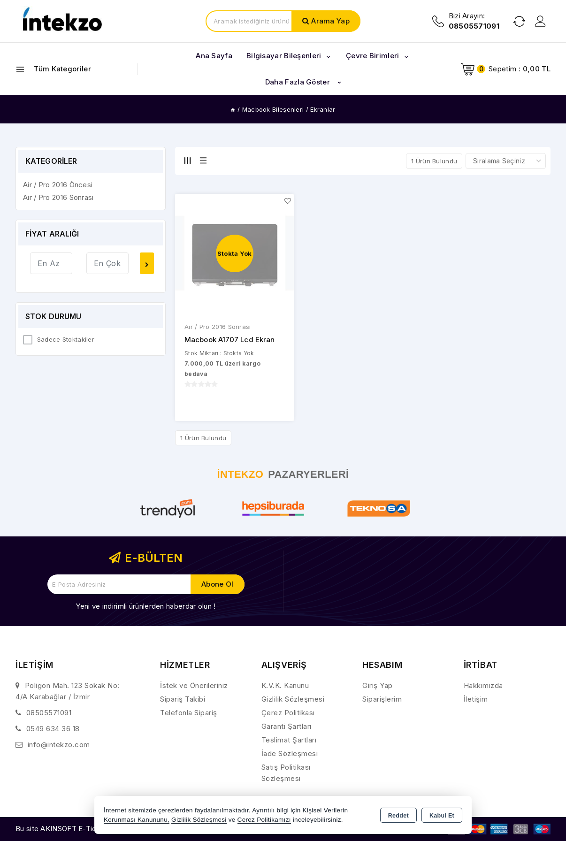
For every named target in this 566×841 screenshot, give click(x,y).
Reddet (398, 815)
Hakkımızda (483, 685)
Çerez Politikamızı (264, 819)
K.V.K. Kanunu (285, 685)
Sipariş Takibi (182, 699)
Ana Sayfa (214, 55)
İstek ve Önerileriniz (194, 685)
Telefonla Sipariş (188, 712)
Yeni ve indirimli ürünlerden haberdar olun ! (145, 606)
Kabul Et (441, 815)
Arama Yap (330, 20)
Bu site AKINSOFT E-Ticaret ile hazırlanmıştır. (90, 828)
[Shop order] (506, 161)
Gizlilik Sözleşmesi (293, 699)
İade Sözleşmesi (289, 753)
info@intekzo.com (59, 744)
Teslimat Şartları (289, 739)
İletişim (476, 699)
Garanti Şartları (286, 726)
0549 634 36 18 (53, 728)
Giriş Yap (377, 685)
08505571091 (49, 712)
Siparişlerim (382, 699)
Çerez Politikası (288, 712)
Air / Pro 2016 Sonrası (217, 327)
